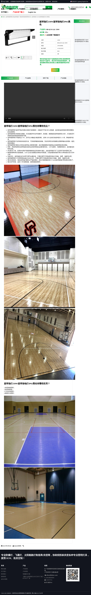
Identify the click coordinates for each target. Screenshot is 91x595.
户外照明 (61, 9)
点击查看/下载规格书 (52, 35)
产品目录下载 (18, 12)
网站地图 (3, 568)
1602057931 (49, 580)
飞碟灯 (11, 9)
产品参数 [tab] (28, 78)
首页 (2, 9)
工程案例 (73, 9)
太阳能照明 (34, 9)
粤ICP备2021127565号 (37, 593)
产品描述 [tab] (10, 78)
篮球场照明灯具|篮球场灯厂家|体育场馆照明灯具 (18, 16)
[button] (33, 37)
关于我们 (5, 12)
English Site (32, 12)
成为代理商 (4, 579)
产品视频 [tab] (63, 78)
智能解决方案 (26, 574)
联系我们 (3, 574)
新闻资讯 (3, 576)
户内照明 (22, 9)
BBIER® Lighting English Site (79, 1)
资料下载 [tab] (46, 78)
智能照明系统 (48, 9)
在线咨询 (55, 70)
